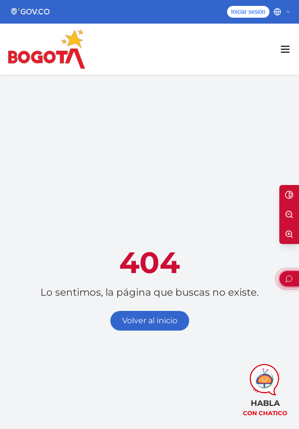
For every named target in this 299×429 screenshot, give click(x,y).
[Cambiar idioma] (282, 12)
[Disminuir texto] (289, 214)
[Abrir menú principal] (285, 49)
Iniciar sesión (248, 11)
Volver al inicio (149, 320)
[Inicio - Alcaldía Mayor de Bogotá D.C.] (46, 49)
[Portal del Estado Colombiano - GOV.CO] (31, 12)
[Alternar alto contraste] (289, 195)
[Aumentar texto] (289, 234)
